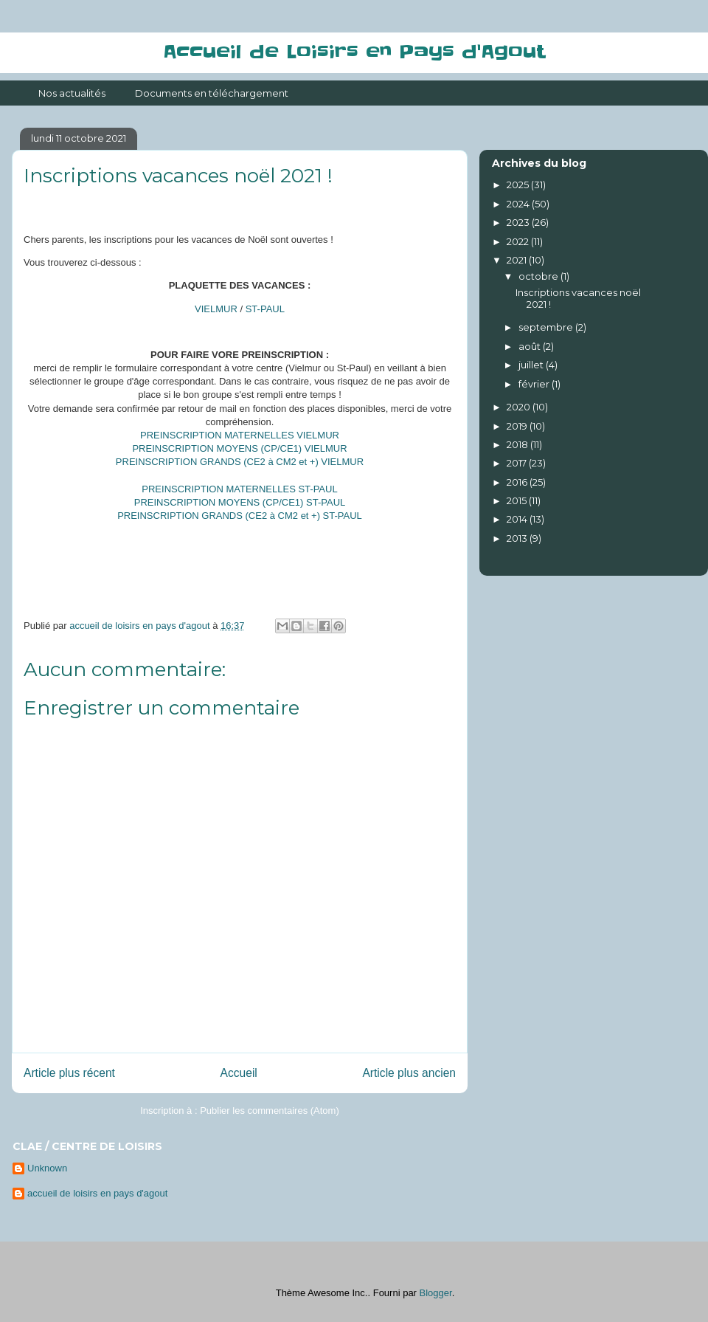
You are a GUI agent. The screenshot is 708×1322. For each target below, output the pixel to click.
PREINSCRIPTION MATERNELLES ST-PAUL (239, 489)
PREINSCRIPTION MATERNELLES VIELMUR (239, 435)
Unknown (47, 1168)
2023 (519, 222)
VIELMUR (216, 308)
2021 (518, 260)
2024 (519, 204)
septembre (546, 327)
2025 (519, 184)
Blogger (436, 1292)
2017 (518, 463)
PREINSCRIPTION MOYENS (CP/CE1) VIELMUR (239, 448)
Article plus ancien (409, 1073)
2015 (518, 500)
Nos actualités (71, 93)
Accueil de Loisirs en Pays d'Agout (354, 52)
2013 (518, 538)
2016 (518, 482)
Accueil (239, 1073)
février (535, 384)
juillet (532, 365)
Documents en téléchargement (211, 93)
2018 (518, 444)
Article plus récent (69, 1073)
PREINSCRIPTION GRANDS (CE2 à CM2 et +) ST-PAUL (239, 515)
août (530, 346)
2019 (518, 426)
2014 (518, 519)
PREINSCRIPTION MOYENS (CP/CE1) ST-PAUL (240, 502)
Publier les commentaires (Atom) (269, 1110)
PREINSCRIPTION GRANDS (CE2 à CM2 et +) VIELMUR (240, 461)
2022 (519, 241)
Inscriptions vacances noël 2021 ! (578, 298)
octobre (539, 276)
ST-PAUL (265, 308)
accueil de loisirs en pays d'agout (97, 1193)
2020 (519, 407)
